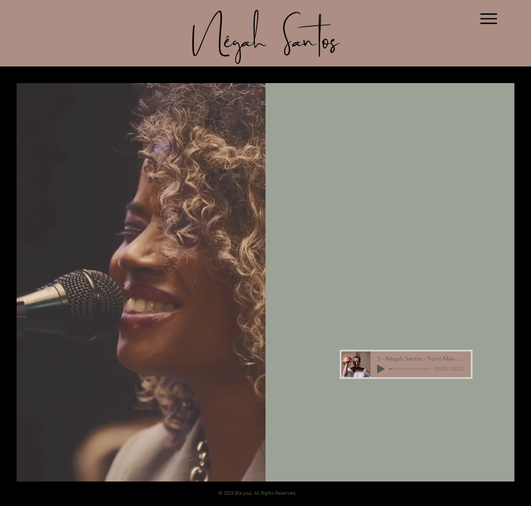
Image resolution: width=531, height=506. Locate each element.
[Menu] (488, 18)
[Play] (381, 369)
